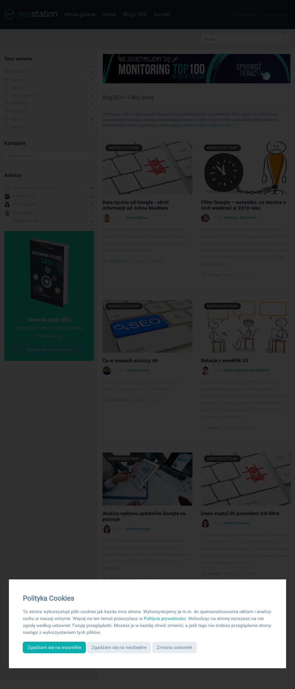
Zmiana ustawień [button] (174, 647)
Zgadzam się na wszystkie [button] (54, 647)
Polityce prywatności (165, 618)
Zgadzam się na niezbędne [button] (119, 647)
